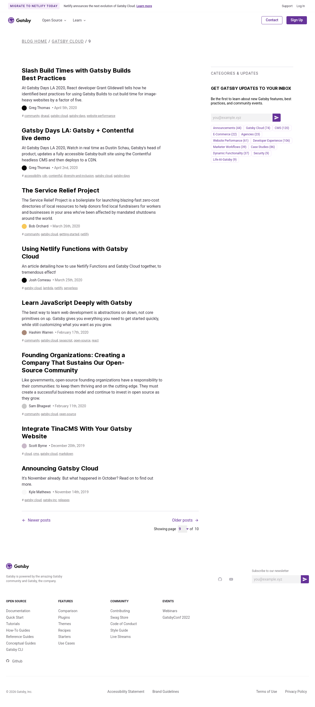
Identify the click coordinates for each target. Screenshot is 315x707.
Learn (79, 20)
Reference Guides (20, 637)
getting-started (69, 234)
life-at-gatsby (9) (225, 159)
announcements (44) (227, 128)
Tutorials (13, 624)
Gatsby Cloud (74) (258, 128)
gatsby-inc (50, 500)
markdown (66, 454)
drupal (45, 116)
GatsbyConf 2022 (176, 617)
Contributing (120, 611)
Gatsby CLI (14, 650)
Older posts (185, 520)
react (95, 340)
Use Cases (66, 643)
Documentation (18, 611)
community (32, 116)
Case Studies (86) (263, 147)
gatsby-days (77, 116)
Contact (272, 20)
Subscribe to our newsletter (270, 571)
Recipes (64, 630)
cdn (44, 176)
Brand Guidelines (165, 692)
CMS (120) (282, 128)
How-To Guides (18, 630)
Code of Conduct (123, 624)
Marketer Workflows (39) (230, 147)
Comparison (68, 611)
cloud (28, 454)
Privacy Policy (296, 692)
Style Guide (119, 630)
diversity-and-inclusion (79, 176)
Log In (301, 6)
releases (63, 500)
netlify (85, 234)
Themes (64, 624)
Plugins (64, 617)
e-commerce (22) (225, 134)
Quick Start (14, 617)
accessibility (33, 176)
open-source (82, 340)
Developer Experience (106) (271, 140)
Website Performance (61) (231, 140)
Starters (64, 637)
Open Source (54, 20)
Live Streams (120, 637)
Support (287, 6)
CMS (36, 454)
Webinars (170, 611)
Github (14, 661)
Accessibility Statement (125, 692)
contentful (55, 176)
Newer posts (36, 520)
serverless (71, 288)
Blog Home (34, 41)
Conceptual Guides (21, 643)
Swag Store (119, 617)
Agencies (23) (250, 134)
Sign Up (296, 20)
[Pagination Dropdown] (182, 529)
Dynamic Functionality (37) (231, 153)
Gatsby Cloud (68, 41)
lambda (48, 288)
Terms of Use (266, 692)
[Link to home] (19, 20)
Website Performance (101, 116)
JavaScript (65, 340)
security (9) (261, 153)
